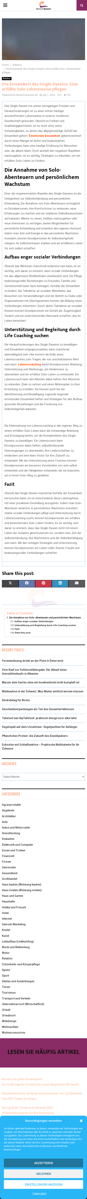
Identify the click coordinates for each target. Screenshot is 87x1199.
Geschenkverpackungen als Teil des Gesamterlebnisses (38, 709)
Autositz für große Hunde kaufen (22, 1079)
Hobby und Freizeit (14, 907)
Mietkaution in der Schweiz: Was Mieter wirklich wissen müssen (42, 691)
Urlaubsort (9, 1015)
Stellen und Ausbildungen (18, 981)
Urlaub (6, 1009)
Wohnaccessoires (13, 1032)
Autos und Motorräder (16, 827)
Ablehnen (43, 1174)
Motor (6, 952)
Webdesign (9, 1021)
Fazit (17, 629)
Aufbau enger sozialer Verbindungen (34, 621)
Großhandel (9, 878)
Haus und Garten (12, 895)
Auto (5, 821)
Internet (7, 918)
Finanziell (8, 856)
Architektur (9, 816)
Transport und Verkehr (16, 998)
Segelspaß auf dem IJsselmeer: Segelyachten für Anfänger (39, 726)
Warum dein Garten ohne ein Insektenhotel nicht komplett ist (40, 682)
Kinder (6, 930)
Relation (6, 78)
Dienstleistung (11, 833)
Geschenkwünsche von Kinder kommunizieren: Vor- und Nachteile (42, 1093)
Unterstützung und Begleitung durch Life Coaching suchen (45, 625)
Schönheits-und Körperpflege (21, 964)
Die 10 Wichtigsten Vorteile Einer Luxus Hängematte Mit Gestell (40, 1084)
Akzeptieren (43, 1163)
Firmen (6, 861)
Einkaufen (8, 838)
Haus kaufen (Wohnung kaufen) (21, 884)
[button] (81, 1121)
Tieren (6, 987)
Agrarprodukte (11, 804)
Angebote (8, 810)
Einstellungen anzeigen (43, 1184)
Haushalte (8, 901)
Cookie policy (39, 1193)
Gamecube (9, 867)
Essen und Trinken (13, 850)
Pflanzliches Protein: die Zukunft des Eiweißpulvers (35, 735)
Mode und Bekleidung (16, 947)
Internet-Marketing (14, 924)
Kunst (5, 935)
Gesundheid (9, 873)
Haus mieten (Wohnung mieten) (22, 890)
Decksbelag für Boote (16, 700)
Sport (5, 975)
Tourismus (9, 992)
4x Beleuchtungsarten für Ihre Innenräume (28, 1113)
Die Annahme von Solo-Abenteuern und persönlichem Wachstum (45, 617)
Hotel (5, 913)
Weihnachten (10, 1026)
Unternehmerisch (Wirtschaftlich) (23, 1004)
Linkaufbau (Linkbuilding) (18, 941)
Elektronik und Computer (17, 844)
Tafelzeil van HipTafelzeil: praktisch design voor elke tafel (39, 718)
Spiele (6, 970)
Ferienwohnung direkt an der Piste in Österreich (32, 660)
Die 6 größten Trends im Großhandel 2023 (27, 1107)
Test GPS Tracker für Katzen (19, 1098)
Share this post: (23, 632)
